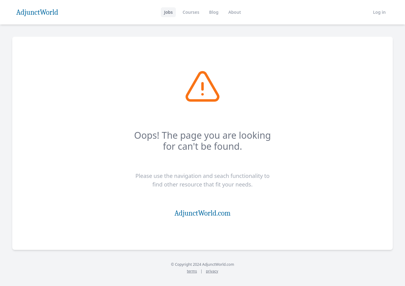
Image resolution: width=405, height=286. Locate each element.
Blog (214, 12)
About (234, 12)
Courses (191, 12)
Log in (379, 12)
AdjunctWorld (37, 12)
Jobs (168, 12)
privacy (212, 271)
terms (192, 271)
